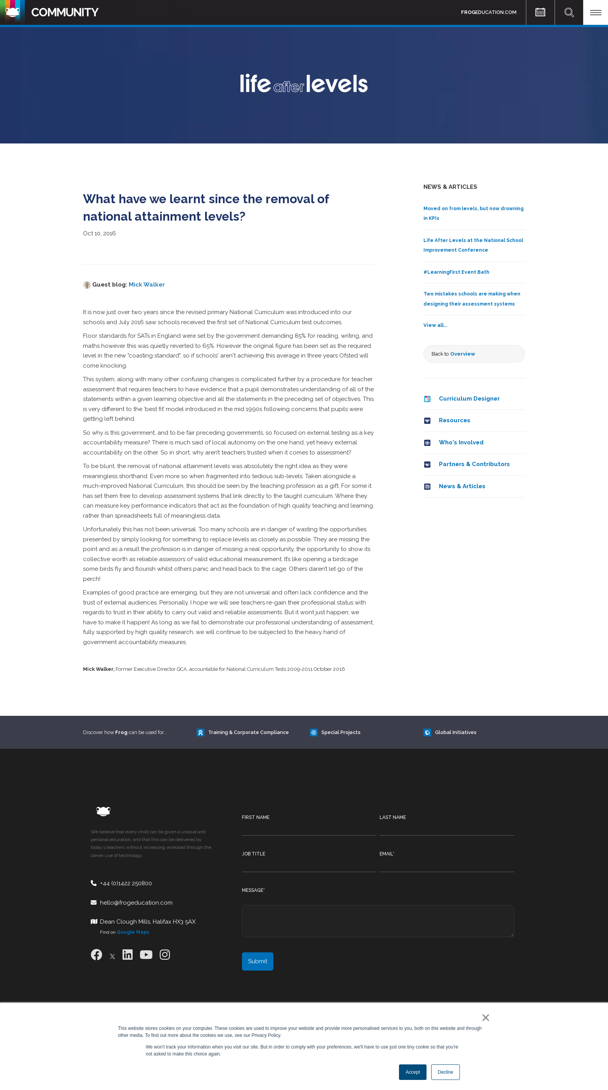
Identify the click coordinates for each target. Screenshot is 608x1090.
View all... (435, 325)
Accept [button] (413, 1072)
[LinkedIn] (128, 955)
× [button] (484, 1017)
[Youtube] (146, 955)
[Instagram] (165, 955)
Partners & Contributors (474, 464)
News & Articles (462, 486)
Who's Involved (461, 442)
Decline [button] (445, 1072)
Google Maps (133, 932)
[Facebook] (96, 955)
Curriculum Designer (469, 398)
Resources (454, 420)
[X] (112, 955)
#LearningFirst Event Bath (456, 272)
